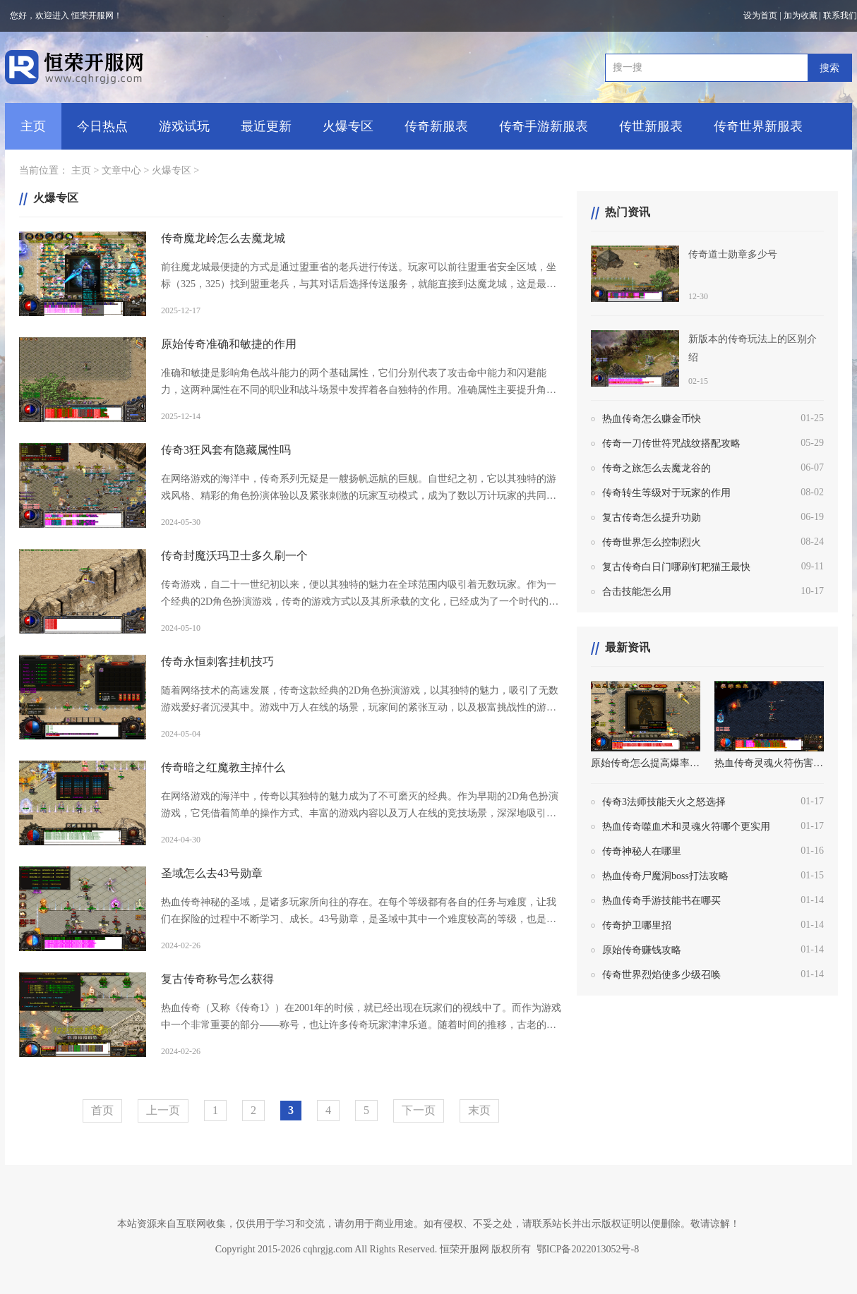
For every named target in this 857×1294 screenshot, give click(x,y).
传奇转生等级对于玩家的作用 (666, 493)
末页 (479, 1110)
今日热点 (102, 126)
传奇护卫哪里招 (636, 925)
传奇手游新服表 (543, 126)
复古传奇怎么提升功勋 (651, 517)
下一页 (419, 1110)
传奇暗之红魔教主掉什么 (223, 767)
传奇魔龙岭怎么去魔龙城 (223, 238)
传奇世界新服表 (758, 126)
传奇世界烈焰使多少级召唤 (661, 974)
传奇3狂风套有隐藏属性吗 (226, 450)
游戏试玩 (184, 126)
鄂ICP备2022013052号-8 (588, 1249)
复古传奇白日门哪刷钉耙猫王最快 (676, 567)
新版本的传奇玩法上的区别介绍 (752, 348)
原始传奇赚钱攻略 (641, 950)
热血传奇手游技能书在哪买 (661, 900)
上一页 (163, 1110)
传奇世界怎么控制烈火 (651, 542)
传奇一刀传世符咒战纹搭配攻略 (671, 443)
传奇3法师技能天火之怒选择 (664, 802)
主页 (33, 126)
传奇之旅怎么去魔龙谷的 (656, 468)
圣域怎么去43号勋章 (212, 873)
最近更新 (266, 126)
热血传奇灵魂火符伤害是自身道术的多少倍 (769, 763)
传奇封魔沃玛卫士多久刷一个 (234, 556)
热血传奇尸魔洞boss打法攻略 (665, 876)
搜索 (829, 67)
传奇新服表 (436, 126)
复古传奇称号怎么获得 (217, 979)
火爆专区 (348, 126)
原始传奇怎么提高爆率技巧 (645, 763)
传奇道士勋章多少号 (732, 254)
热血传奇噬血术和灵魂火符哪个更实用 (686, 826)
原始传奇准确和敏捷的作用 (228, 344)
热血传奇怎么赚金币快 (651, 418)
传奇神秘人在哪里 (641, 851)
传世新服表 (651, 126)
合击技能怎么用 (636, 591)
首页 (102, 1110)
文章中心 (121, 170)
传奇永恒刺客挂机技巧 (217, 661)
